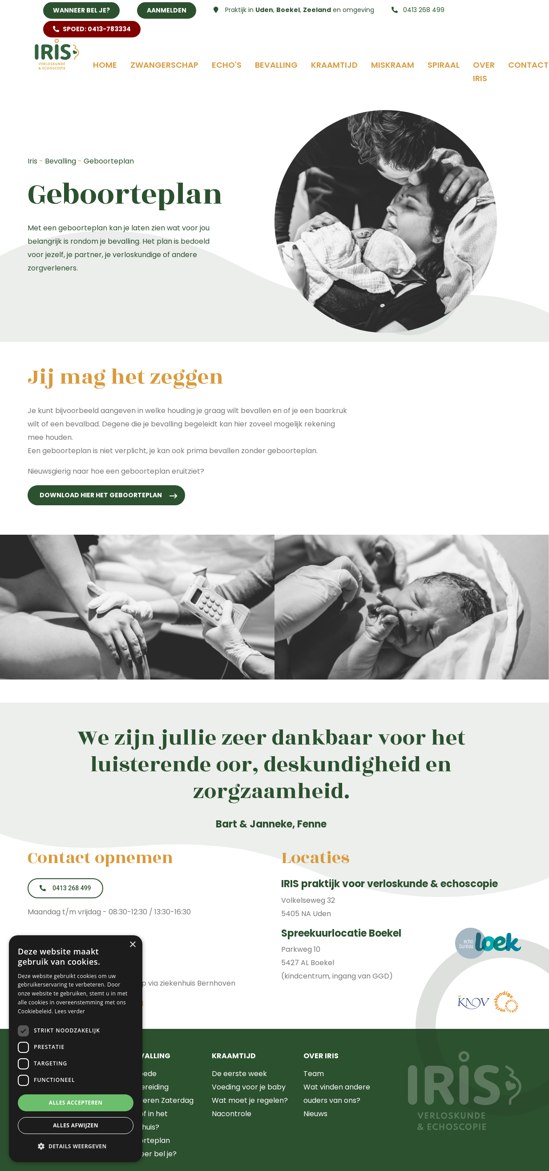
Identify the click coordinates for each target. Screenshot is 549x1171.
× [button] (132, 945)
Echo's (227, 64)
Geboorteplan (145, 1140)
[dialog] (75, 1048)
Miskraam (392, 64)
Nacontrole (231, 1114)
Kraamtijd (334, 64)
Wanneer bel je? (81, 10)
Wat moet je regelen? (250, 1100)
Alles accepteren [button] (76, 1102)
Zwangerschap (164, 64)
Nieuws (315, 1114)
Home (105, 64)
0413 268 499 (418, 9)
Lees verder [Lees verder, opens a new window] (70, 1011)
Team (313, 1074)
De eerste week (239, 1074)
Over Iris (484, 71)
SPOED (92, 29)
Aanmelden (166, 10)
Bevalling (276, 64)
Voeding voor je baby (249, 1087)
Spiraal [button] (444, 64)
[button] (75, 1146)
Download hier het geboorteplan (101, 495)
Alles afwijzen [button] (75, 1125)
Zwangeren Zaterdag (157, 1100)
